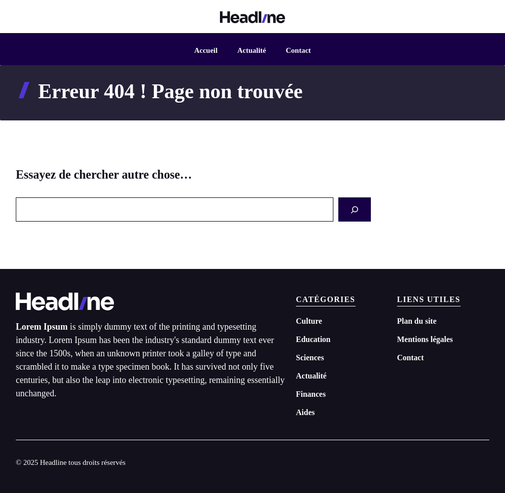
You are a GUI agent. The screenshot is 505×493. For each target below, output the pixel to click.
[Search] (354, 209)
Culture (309, 321)
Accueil (205, 50)
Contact (298, 50)
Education (313, 339)
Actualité (251, 50)
